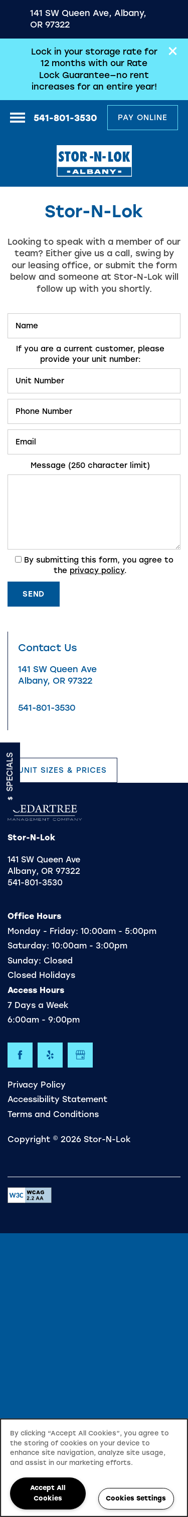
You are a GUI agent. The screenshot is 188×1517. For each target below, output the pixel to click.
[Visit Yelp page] (50, 1055)
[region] (94, 1467)
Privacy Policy (37, 1085)
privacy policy (97, 570)
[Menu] (17, 117)
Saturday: (28, 945)
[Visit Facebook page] (20, 1055)
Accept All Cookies (48, 1493)
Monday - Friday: (43, 931)
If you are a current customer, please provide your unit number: (90, 354)
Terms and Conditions (53, 1114)
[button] (173, 51)
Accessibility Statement (57, 1099)
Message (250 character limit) (90, 465)
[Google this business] (80, 1055)
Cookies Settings (136, 1498)
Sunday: (24, 960)
